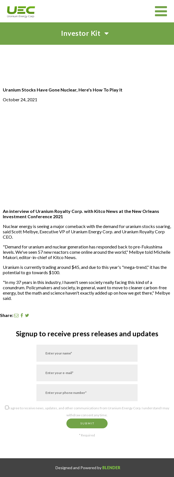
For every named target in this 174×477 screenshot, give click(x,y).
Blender (111, 467)
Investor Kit (87, 33)
